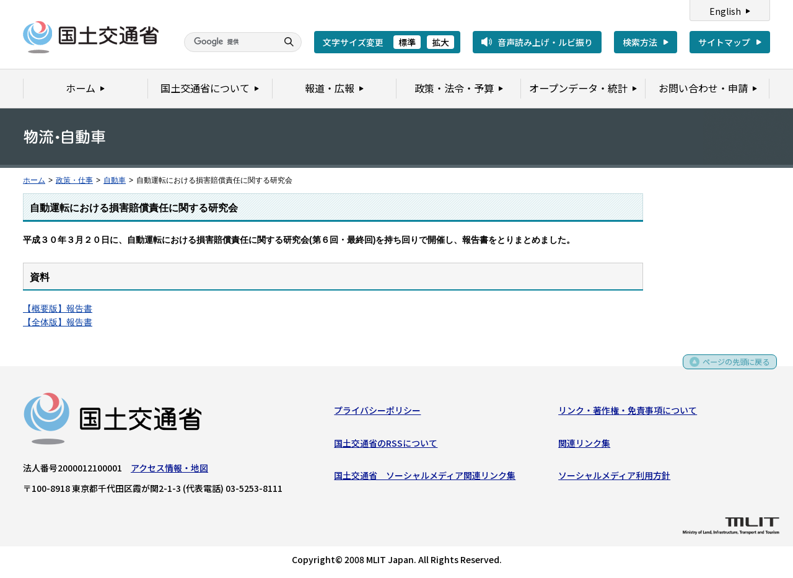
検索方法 (640, 42)
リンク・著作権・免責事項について (627, 412)
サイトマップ (724, 42)
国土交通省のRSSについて (385, 445)
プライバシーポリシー (377, 412)
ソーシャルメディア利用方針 (614, 477)
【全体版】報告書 (57, 322)
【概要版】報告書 (57, 308)
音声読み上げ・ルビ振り (545, 42)
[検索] (229, 42)
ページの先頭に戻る (732, 368)
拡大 (440, 42)
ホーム (34, 180)
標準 (407, 42)
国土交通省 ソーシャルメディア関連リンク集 (424, 477)
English (725, 11)
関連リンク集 (584, 445)
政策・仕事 (74, 180)
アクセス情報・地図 (169, 470)
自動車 (114, 180)
